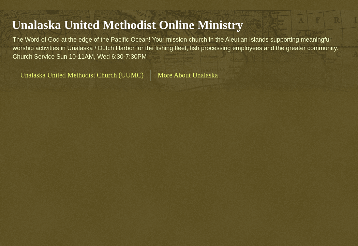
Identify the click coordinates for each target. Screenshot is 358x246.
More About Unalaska (188, 75)
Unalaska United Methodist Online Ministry (127, 25)
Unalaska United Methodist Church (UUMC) (82, 75)
